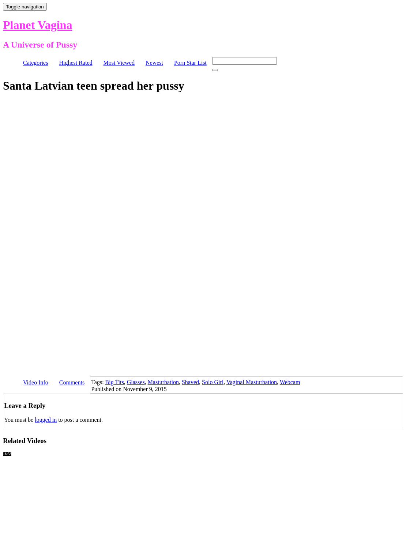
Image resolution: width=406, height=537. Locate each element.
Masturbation (163, 382)
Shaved (190, 382)
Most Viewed (119, 63)
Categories (35, 63)
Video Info (35, 382)
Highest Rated (75, 63)
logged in (46, 420)
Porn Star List (190, 63)
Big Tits (114, 382)
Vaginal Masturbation (251, 382)
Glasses (136, 382)
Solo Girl (212, 382)
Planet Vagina (37, 24)
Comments (71, 382)
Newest (154, 63)
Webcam (290, 382)
